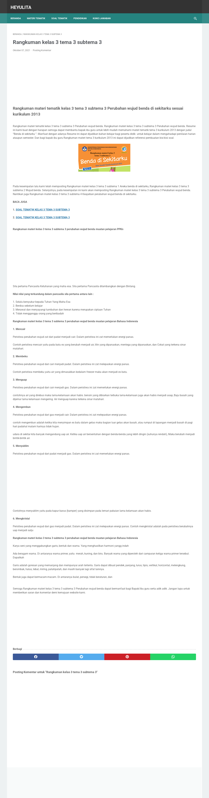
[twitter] (59, 692)
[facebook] (28, 692)
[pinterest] (89, 692)
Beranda (18, 13)
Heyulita (23, 3)
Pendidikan (82, 13)
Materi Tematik (38, 13)
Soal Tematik (62, 13)
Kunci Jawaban (104, 13)
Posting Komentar (42, 47)
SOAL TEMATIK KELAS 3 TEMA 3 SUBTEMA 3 (43, 218)
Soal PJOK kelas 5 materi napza (168, 137)
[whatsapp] (120, 692)
